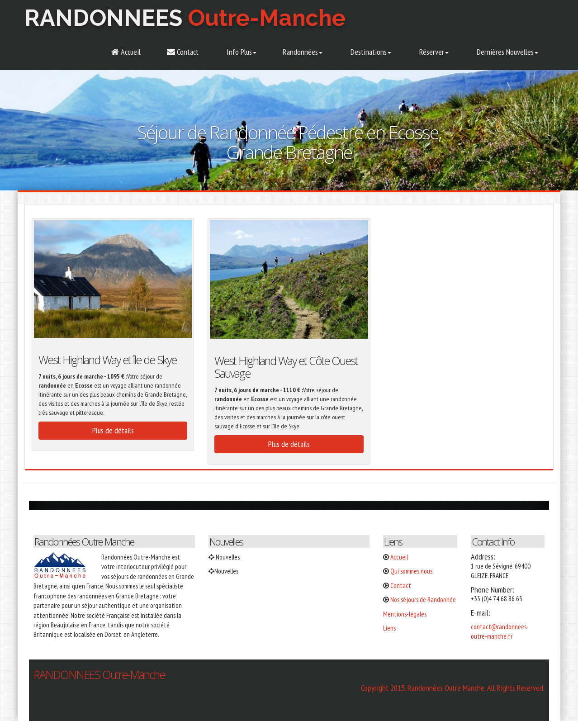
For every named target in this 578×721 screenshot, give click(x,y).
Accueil (126, 52)
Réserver (433, 52)
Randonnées (302, 52)
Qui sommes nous (411, 571)
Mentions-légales (404, 614)
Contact (183, 52)
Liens (389, 628)
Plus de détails (113, 430)
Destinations (370, 52)
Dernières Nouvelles (506, 52)
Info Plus (240, 52)
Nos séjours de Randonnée (423, 599)
